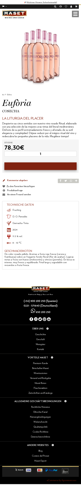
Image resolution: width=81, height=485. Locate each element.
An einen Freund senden (16, 194)
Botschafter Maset (40, 368)
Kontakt (40, 349)
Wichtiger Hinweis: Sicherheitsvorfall (42, 2)
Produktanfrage (12, 190)
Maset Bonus (40, 383)
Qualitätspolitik (40, 427)
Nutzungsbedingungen (40, 417)
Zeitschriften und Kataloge (40, 393)
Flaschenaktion (40, 388)
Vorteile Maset (40, 357)
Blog (41, 451)
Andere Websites (40, 445)
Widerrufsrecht (40, 422)
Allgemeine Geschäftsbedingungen (40, 401)
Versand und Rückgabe (40, 378)
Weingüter (40, 344)
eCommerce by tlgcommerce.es (61, 480)
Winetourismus (40, 373)
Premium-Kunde (40, 363)
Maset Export (40, 461)
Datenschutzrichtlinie (40, 437)
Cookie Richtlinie (40, 432)
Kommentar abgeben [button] (15, 180)
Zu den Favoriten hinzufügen (21, 186)
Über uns (40, 328)
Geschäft (40, 339)
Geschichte (40, 334)
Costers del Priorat (40, 456)
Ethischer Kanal (41, 412)
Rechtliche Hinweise (40, 407)
